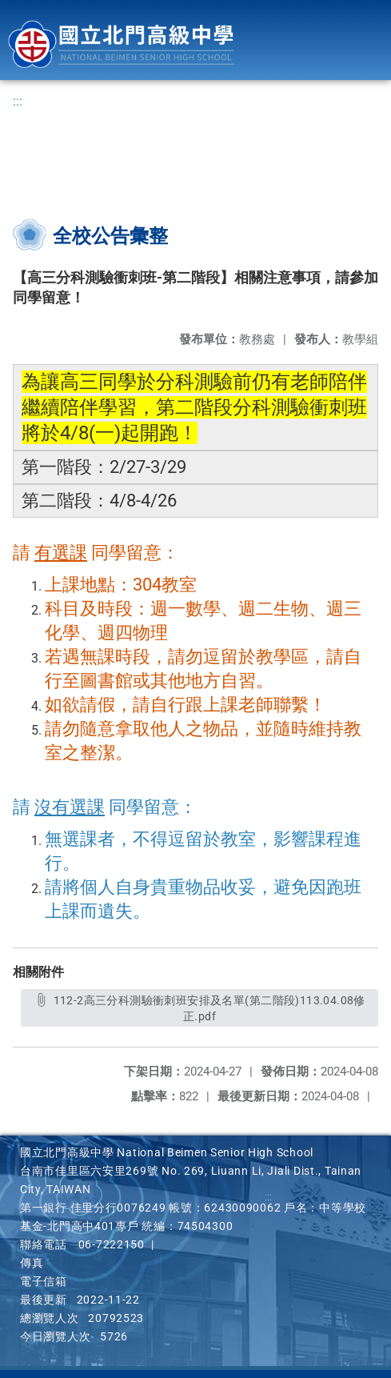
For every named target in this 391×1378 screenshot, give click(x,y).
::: (17, 101)
